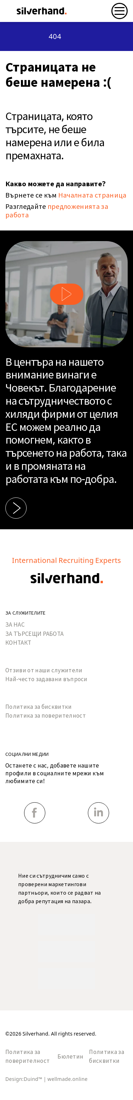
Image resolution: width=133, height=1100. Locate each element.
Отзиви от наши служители (44, 670)
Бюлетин (70, 1056)
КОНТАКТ (18, 642)
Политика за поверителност (45, 715)
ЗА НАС (14, 624)
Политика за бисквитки (38, 706)
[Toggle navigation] (119, 11)
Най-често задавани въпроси (46, 679)
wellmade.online (68, 1079)
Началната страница (92, 195)
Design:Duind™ (24, 1079)
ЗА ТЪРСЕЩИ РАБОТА (34, 634)
